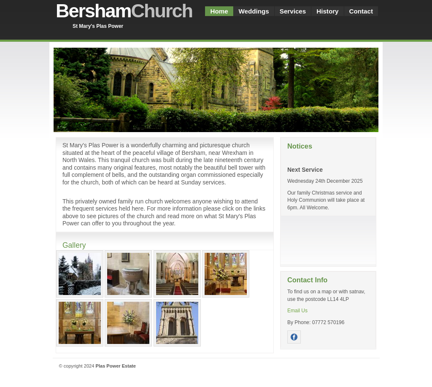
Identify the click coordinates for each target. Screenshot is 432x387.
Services (293, 11)
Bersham (124, 11)
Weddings (254, 11)
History (327, 11)
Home (219, 11)
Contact (361, 11)
